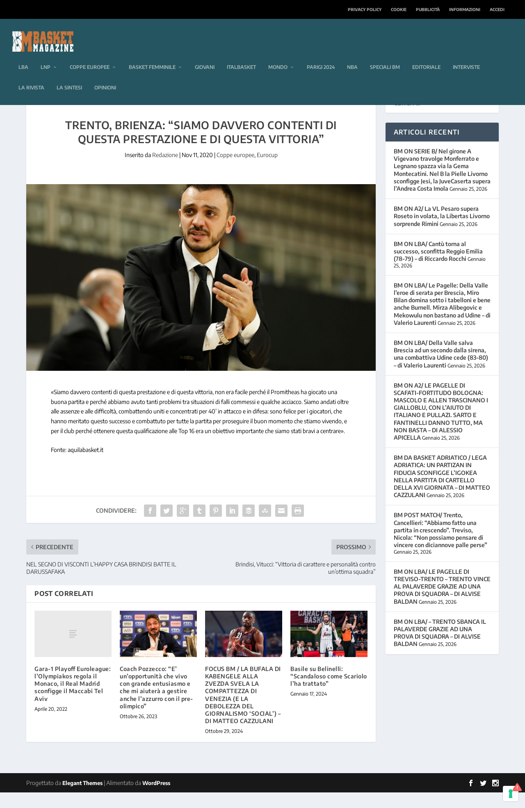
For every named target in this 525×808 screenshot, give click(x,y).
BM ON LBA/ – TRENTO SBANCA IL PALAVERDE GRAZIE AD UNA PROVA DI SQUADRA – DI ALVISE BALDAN (440, 648)
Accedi (497, 9)
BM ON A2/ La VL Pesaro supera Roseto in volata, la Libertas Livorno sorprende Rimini (442, 231)
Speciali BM (385, 55)
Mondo (278, 55)
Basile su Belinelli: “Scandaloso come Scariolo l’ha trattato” (328, 692)
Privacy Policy (364, 9)
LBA (23, 55)
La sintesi (69, 75)
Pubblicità (428, 9)
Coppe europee (90, 55)
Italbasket (241, 55)
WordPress (156, 798)
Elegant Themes (82, 798)
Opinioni (105, 75)
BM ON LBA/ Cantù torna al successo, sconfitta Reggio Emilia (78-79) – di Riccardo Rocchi (438, 267)
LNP (45, 55)
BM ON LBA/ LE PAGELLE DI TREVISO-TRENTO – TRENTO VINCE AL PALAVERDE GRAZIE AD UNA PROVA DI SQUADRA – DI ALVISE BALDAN (442, 602)
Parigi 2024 (321, 55)
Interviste (466, 55)
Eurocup (267, 170)
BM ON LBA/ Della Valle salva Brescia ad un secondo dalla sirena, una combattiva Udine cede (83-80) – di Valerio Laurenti (441, 369)
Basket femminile (152, 55)
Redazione (165, 170)
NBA (352, 55)
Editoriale (426, 55)
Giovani (205, 55)
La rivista (31, 75)
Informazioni (464, 9)
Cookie (398, 9)
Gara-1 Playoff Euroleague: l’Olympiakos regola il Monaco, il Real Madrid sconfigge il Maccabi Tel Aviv (72, 699)
